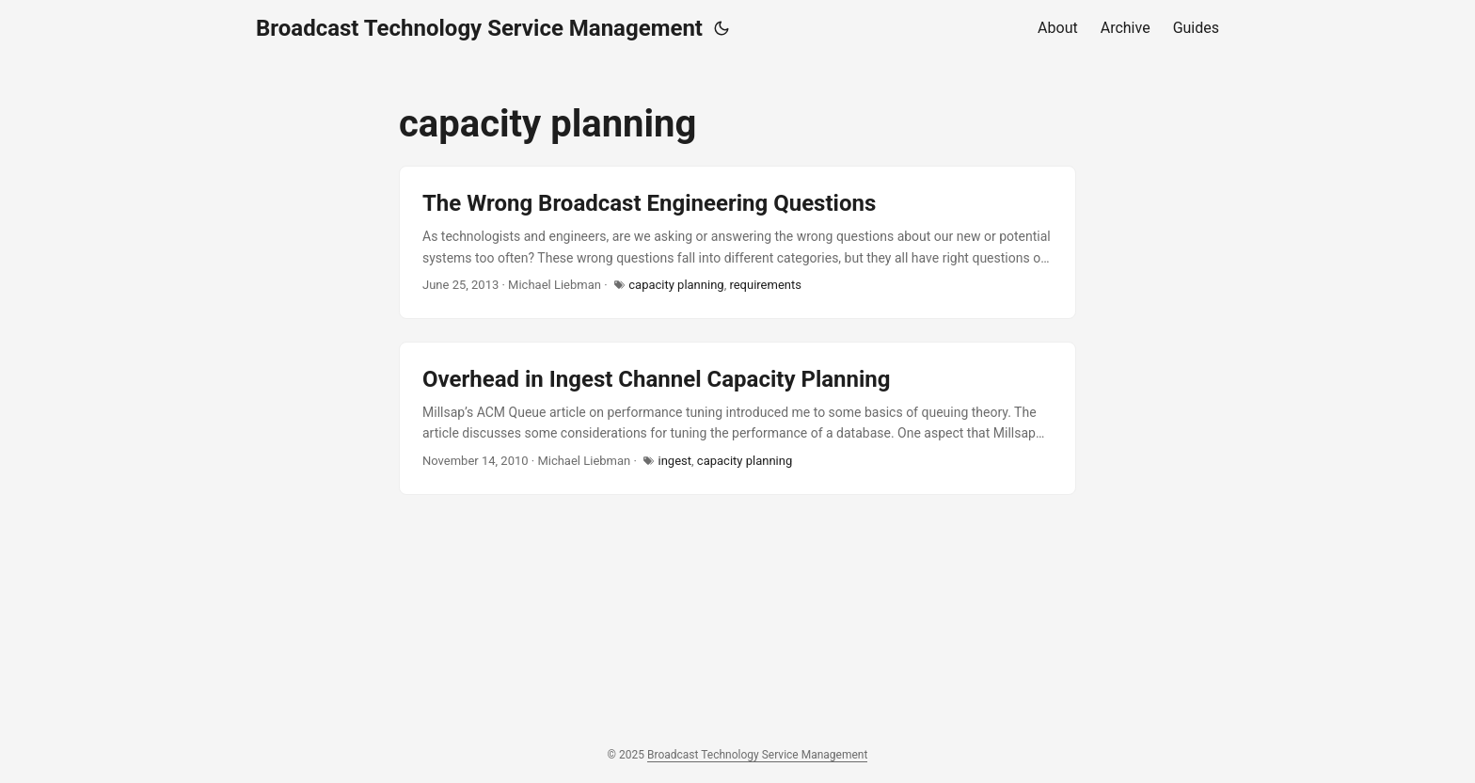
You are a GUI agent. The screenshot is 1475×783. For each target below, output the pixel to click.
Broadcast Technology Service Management (479, 28)
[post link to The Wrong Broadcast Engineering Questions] (737, 242)
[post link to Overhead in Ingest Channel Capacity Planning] (737, 418)
